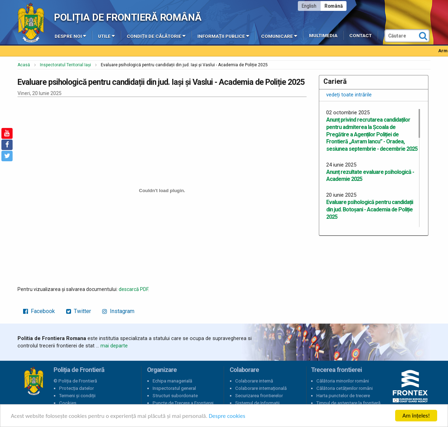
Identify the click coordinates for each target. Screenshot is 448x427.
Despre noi (70, 36)
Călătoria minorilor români (342, 381)
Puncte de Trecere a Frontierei (183, 403)
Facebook (39, 311)
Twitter (78, 311)
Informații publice (223, 36)
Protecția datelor (76, 388)
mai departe (114, 346)
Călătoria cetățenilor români (344, 388)
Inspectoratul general (174, 388)
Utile (106, 36)
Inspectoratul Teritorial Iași (65, 64)
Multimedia (323, 35)
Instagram (118, 311)
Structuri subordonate (175, 395)
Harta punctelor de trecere (343, 395)
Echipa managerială (172, 381)
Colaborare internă (254, 381)
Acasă (24, 64)
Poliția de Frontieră (33, 381)
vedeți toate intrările (349, 95)
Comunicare (279, 36)
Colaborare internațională (261, 388)
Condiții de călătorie (156, 36)
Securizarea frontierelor (259, 395)
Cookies (67, 403)
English (309, 6)
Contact (360, 35)
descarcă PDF (133, 289)
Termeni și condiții (77, 395)
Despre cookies (227, 416)
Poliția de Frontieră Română (127, 17)
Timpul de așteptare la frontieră (348, 403)
